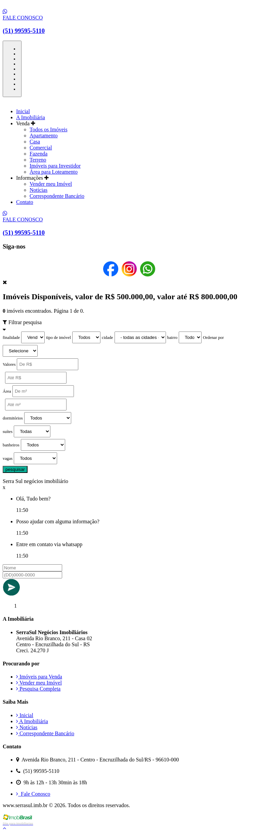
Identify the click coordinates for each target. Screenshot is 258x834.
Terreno (38, 160)
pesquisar (15, 469)
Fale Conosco (33, 794)
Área (7, 391)
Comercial (41, 147)
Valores (9, 364)
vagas (7, 458)
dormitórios (13, 418)
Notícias (38, 190)
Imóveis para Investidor (55, 166)
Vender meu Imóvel (51, 184)
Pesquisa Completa (38, 689)
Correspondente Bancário (57, 196)
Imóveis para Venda (39, 676)
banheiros (11, 445)
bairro (172, 337)
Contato (24, 202)
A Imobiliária (30, 117)
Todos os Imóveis (49, 129)
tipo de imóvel (58, 337)
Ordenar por (213, 337)
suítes (7, 431)
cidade (107, 337)
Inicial (23, 111)
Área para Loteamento (54, 172)
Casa (35, 141)
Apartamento (44, 135)
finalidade (11, 337)
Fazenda (38, 154)
